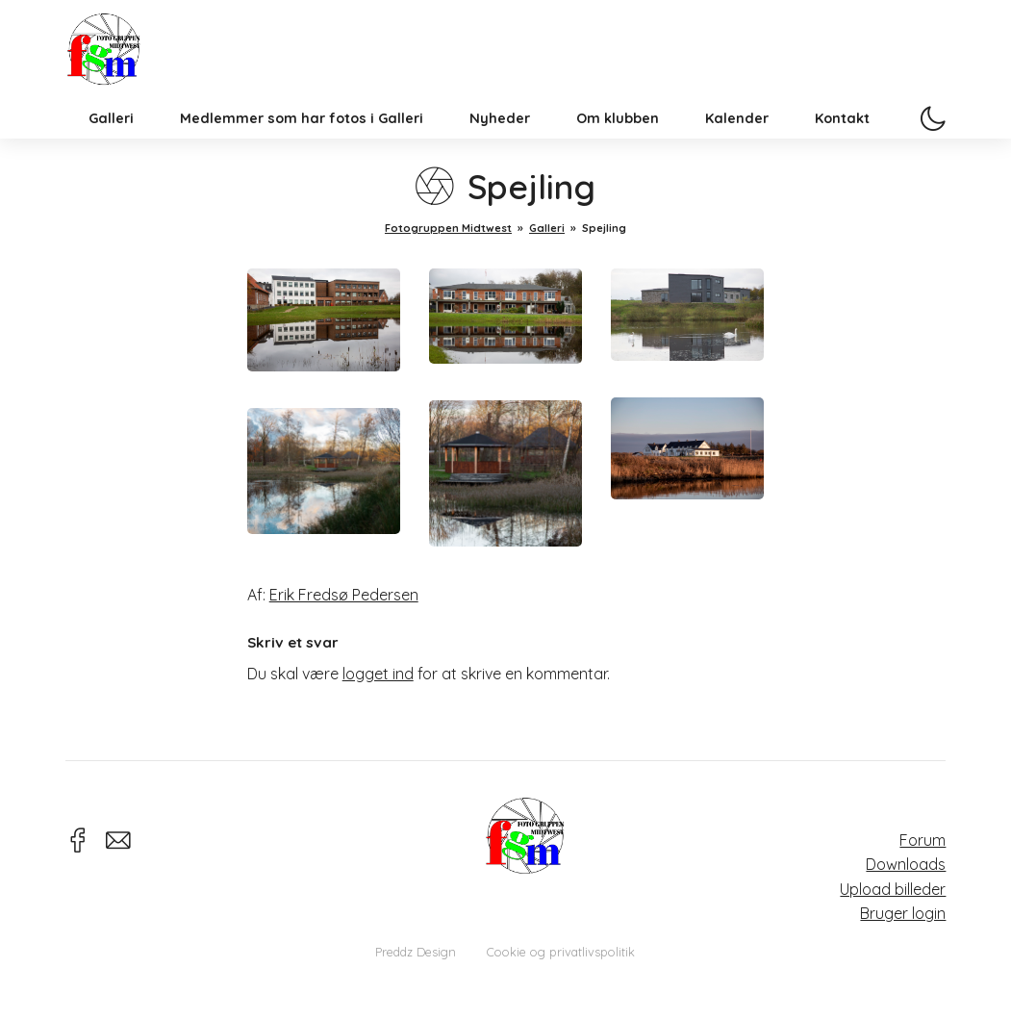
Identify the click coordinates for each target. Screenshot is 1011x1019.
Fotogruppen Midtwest (118, 62)
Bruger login (903, 913)
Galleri (111, 148)
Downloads (906, 864)
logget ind (378, 673)
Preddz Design (415, 951)
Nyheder (499, 148)
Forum (922, 840)
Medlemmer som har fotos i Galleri (301, 148)
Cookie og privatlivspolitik (561, 951)
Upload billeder (893, 889)
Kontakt (842, 148)
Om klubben (617, 148)
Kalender (737, 148)
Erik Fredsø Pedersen (343, 594)
